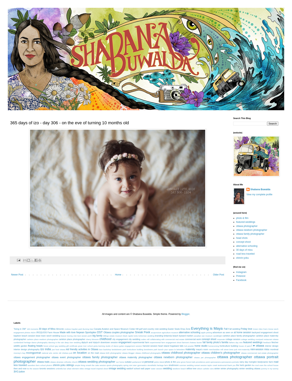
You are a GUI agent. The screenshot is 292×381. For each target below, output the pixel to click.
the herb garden (243, 365)
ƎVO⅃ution (19, 371)
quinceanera (215, 362)
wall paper (145, 368)
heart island (163, 346)
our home (120, 362)
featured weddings (245, 222)
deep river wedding (73, 342)
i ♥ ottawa (258, 345)
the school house (271, 365)
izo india (45, 349)
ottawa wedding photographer (96, 361)
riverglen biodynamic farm (261, 362)
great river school (85, 346)
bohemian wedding (146, 336)
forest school (48, 346)
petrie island (159, 362)
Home (118, 274)
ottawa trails (43, 362)
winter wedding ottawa (249, 368)
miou (266, 349)
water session (157, 369)
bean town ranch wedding (48, 336)
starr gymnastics (140, 365)
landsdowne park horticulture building (127, 349)
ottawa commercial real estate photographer (259, 353)
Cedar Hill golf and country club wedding (148, 329)
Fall (226, 329)
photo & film (242, 218)
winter (217, 368)
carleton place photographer (72, 339)
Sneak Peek (142, 332)
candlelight (217, 336)
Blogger (185, 314)
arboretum (217, 332)
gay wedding (60, 346)
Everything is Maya (207, 328)
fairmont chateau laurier (192, 342)
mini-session (256, 349)
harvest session (150, 346)
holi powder (189, 346)
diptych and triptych (90, 342)
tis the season (33, 369)
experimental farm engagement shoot (165, 342)
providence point (203, 362)
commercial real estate (174, 339)
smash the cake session (96, 365)
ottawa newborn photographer (251, 230)
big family (97, 335)
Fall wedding (234, 329)
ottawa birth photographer (110, 353)
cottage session (233, 339)
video (81, 369)
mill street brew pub (228, 349)
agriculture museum (170, 332)
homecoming (213, 346)
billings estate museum (112, 336)
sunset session (200, 365)
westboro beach (179, 369)
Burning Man (88, 329)
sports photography (114, 365)
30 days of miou (244, 250)
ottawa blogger (128, 353)
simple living (80, 365)
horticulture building (229, 346)
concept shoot (243, 242)
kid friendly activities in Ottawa (82, 349)
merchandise (214, 349)
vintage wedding (117, 368)
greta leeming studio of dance (106, 346)
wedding (167, 368)
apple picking (206, 332)
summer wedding (186, 365)
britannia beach (171, 336)
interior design (271, 346)
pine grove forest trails (186, 362)
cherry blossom (92, 339)
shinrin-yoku (242, 258)
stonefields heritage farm (157, 365)
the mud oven (257, 365)
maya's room (202, 349)
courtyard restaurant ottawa (266, 339)
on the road (93, 353)
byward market (186, 336)
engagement (125, 342)
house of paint (245, 346)
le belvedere (179, 349)
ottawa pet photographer (205, 357)
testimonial (222, 365)
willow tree (191, 368)
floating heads (35, 346)
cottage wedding (248, 339)
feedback (267, 342)
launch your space (166, 349)
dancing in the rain (56, 342)
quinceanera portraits (230, 362)
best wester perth (84, 336)
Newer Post (17, 274)
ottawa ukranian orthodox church (63, 362)
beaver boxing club (69, 336)
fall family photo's (212, 342)
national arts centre (50, 353)
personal (148, 362)
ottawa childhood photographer (181, 352)
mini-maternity (244, 349)
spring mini (127, 365)
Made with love (68, 332)
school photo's (46, 365)
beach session (28, 336)
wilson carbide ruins (205, 369)
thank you (231, 365)
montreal (274, 349)
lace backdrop (105, 349)
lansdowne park (150, 349)
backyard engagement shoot (265, 332)
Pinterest (240, 276)
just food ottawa (58, 349)
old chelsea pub (65, 353)
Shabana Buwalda (260, 189)
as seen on (228, 332)
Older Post (218, 274)
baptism (17, 336)
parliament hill (138, 362)
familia (225, 342)
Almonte (60, 329)
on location (80, 352)
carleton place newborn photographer (42, 339)
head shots (242, 238)
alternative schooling (246, 246)
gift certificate (71, 346)
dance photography (40, 342)
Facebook (241, 280)
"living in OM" (20, 329)
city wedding (134, 339)
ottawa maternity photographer (135, 357)
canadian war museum (203, 336)
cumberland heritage (22, 342)
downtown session (109, 342)
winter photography (229, 368)
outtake (128, 362)
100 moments (32, 329)
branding (159, 336)
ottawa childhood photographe (148, 353)
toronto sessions (47, 368)
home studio (200, 346)
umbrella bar (61, 369)
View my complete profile (259, 194)
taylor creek (212, 365)
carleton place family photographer (239, 336)
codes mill (145, 339)
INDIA (33, 332)
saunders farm (34, 365)
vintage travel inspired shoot (96, 369)
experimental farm (140, 342)
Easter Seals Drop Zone (179, 329)
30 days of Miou (47, 329)
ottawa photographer (247, 226)
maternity (190, 349)
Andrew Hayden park (73, 329)
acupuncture (156, 332)
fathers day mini (236, 342)
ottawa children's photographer (220, 352)
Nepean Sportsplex (86, 332)
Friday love (246, 329)
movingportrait (33, 353)
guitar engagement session (130, 346)
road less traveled (245, 253)
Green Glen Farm (260, 329)
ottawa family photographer (250, 234)
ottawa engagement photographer (32, 357)
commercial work (193, 339)
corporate (221, 339)
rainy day (243, 362)
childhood (105, 339)
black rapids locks (130, 336)
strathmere (174, 365)
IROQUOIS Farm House (47, 332)
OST (100, 332)
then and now (20, 368)
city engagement (120, 339)
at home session (242, 332)
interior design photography (27, 349)
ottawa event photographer (66, 357)
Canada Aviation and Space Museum (111, 329)
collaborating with (157, 339)
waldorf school (133, 368)
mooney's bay (19, 353)
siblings (70, 365)
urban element (73, 369)
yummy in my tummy (270, 369)
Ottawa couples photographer (119, 332)
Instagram (241, 272)
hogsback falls (176, 346)
